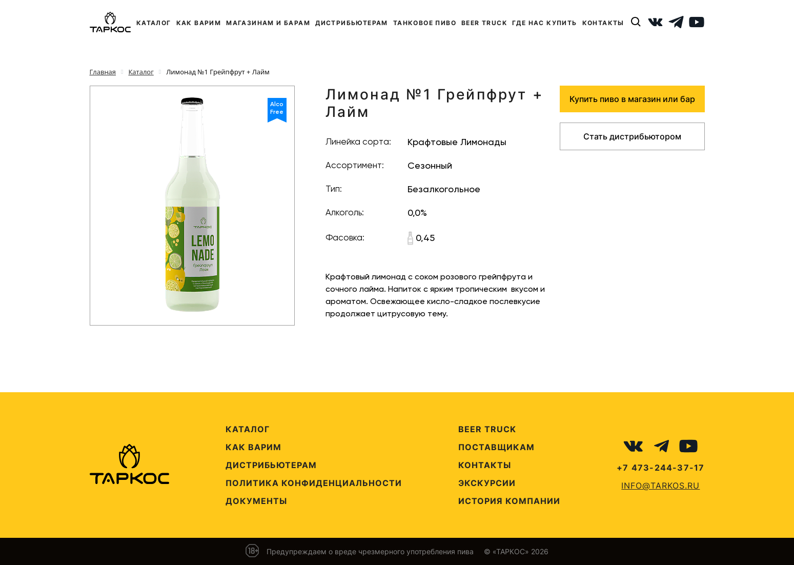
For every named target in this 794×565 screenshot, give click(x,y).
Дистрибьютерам (271, 465)
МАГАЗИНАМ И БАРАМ (268, 23)
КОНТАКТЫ (603, 23)
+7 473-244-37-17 (660, 467)
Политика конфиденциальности (314, 483)
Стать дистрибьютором (632, 136)
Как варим (253, 447)
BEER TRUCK (484, 23)
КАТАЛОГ (153, 23)
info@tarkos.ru (660, 485)
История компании (509, 501)
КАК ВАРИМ (198, 23)
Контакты (484, 465)
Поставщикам (496, 447)
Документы (256, 501)
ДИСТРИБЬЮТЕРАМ (351, 23)
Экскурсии (487, 483)
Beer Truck (487, 429)
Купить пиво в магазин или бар (632, 99)
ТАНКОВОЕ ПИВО (424, 23)
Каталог (248, 429)
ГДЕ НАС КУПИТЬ (544, 23)
